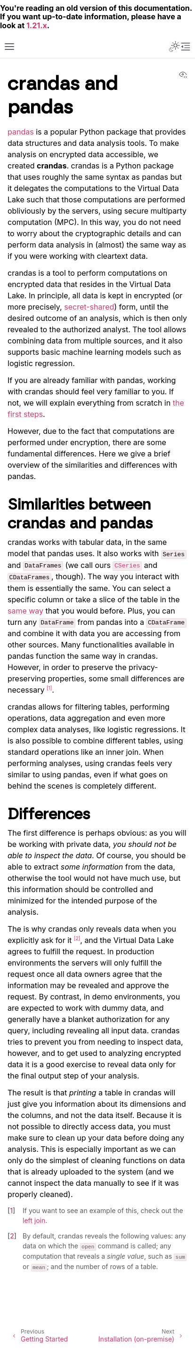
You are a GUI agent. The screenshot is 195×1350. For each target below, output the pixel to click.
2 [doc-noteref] (77, 938)
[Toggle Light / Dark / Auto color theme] (174, 46)
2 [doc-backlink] (12, 1236)
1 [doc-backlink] (11, 1210)
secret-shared (89, 307)
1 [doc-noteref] (49, 688)
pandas (21, 131)
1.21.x (36, 25)
